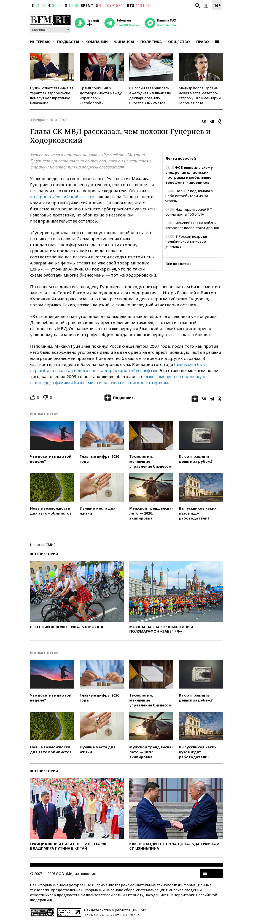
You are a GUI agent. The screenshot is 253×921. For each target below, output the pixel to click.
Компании (96, 41)
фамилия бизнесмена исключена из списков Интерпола (111, 382)
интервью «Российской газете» (62, 196)
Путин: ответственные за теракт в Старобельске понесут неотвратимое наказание (51, 95)
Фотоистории (44, 554)
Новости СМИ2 (42, 544)
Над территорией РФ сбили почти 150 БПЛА (188, 212)
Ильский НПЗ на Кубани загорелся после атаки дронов (192, 225)
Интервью (40, 41)
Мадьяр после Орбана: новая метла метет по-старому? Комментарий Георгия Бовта (200, 95)
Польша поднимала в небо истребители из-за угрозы (189, 195)
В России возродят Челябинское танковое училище (187, 241)
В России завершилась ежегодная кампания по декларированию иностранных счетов (150, 95)
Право (202, 41)
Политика (151, 41)
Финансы (124, 41)
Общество (179, 41)
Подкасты (68, 41)
